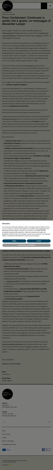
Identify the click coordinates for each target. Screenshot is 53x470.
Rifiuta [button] (14, 241)
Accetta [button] (38, 241)
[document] (26, 229)
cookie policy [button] (42, 229)
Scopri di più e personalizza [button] (26, 245)
